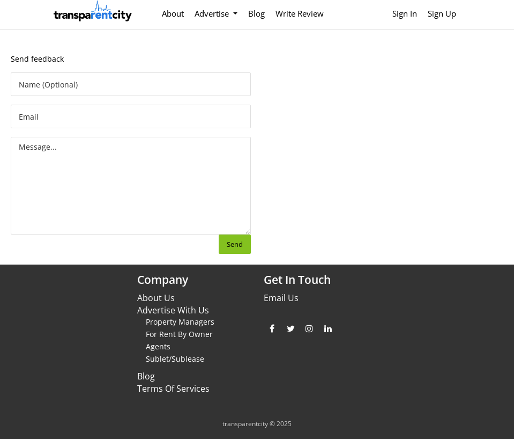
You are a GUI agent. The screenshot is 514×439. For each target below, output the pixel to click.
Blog (256, 13)
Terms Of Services (173, 388)
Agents (158, 346)
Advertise (213, 13)
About (173, 13)
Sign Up (442, 13)
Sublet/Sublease (175, 359)
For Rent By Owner (179, 334)
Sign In (404, 13)
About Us (156, 298)
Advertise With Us (173, 310)
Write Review (299, 13)
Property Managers (180, 322)
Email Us (281, 298)
